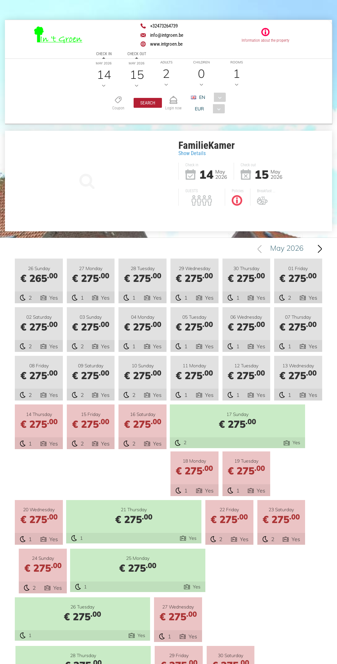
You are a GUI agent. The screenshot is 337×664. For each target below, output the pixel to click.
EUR (199, 109)
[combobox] (211, 97)
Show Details (192, 153)
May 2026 (286, 248)
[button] (148, 103)
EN (202, 97)
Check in (104, 54)
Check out (136, 54)
